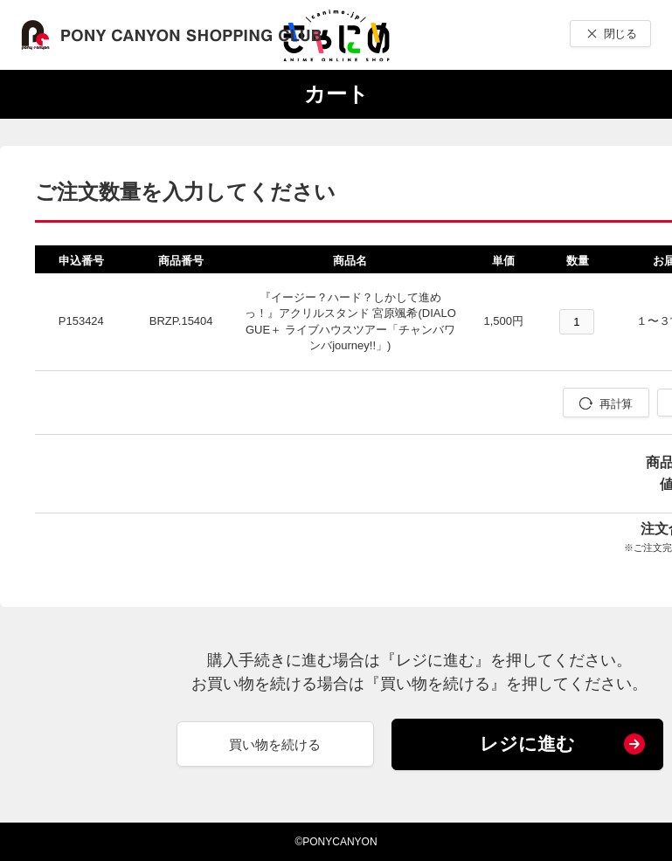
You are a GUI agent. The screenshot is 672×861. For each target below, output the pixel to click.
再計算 (615, 403)
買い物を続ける (275, 744)
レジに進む (527, 744)
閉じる (620, 33)
